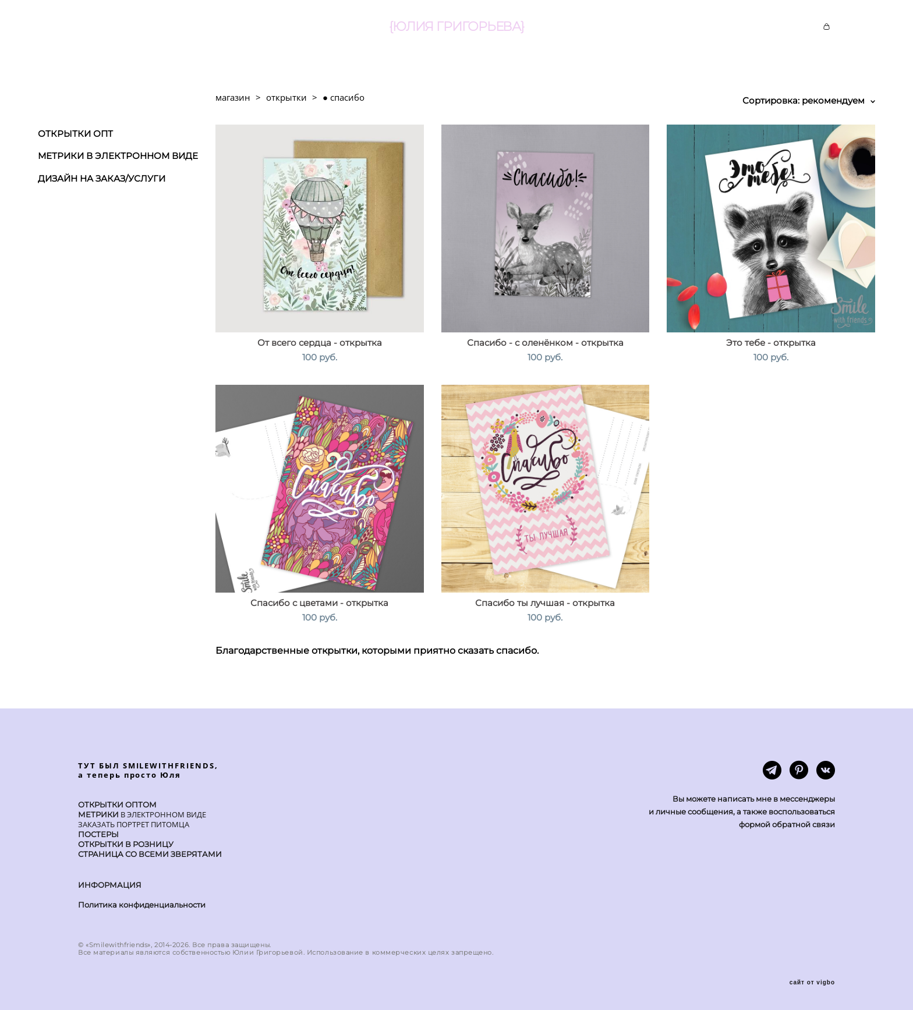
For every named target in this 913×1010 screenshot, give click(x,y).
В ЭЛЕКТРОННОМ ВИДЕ (162, 814)
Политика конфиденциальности (142, 904)
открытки (286, 97)
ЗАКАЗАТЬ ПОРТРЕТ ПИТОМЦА (133, 824)
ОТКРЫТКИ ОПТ (75, 133)
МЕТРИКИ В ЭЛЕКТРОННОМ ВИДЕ (118, 155)
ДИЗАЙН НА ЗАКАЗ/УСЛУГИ (101, 178)
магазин (232, 97)
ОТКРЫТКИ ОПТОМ (117, 804)
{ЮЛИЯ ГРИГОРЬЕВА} (456, 26)
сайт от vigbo (812, 983)
